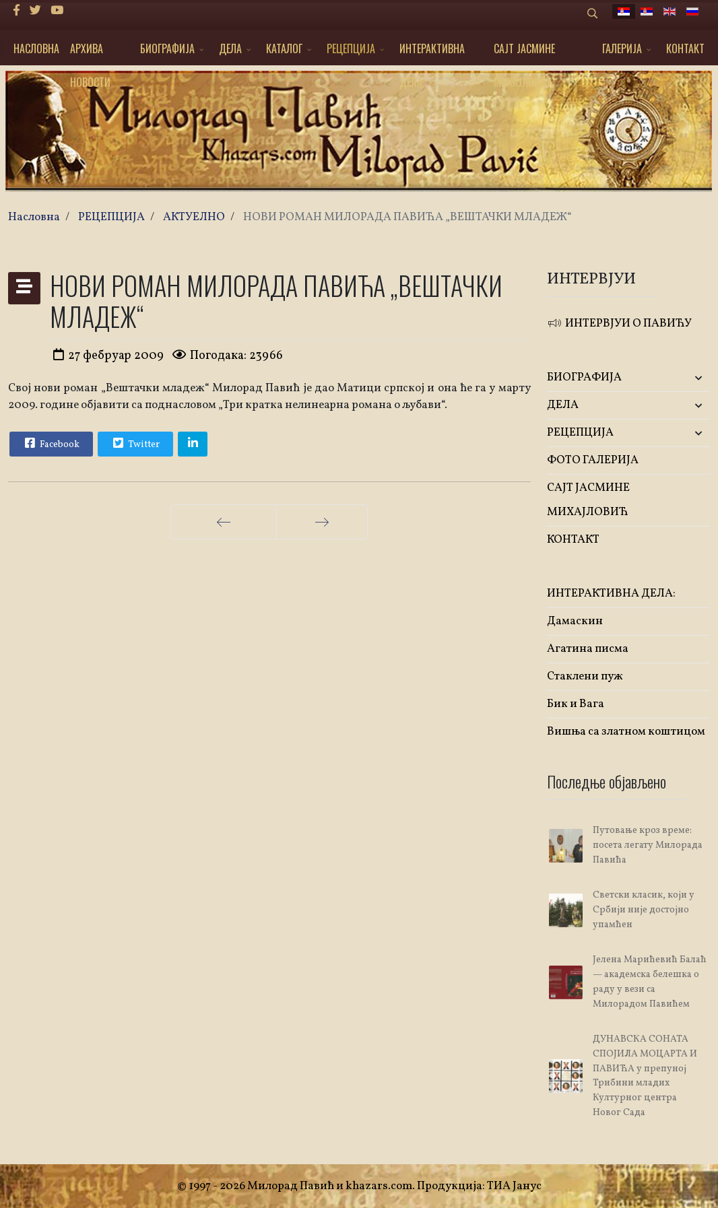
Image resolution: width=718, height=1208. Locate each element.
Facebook (50, 443)
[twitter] (35, 11)
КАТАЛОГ (284, 48)
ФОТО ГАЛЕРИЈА (593, 460)
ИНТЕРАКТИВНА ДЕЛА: (432, 52)
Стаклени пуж (585, 676)
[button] (683, 378)
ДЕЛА (230, 48)
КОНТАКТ (685, 48)
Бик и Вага (575, 704)
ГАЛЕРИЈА (622, 48)
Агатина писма (587, 649)
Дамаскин (575, 621)
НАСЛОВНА (36, 48)
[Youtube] (57, 11)
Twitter (135, 443)
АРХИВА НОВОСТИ (90, 52)
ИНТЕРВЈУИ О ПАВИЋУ (619, 323)
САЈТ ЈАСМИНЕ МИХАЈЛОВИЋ (524, 52)
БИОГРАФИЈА (167, 48)
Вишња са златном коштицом (626, 731)
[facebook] (16, 11)
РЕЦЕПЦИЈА (351, 48)
